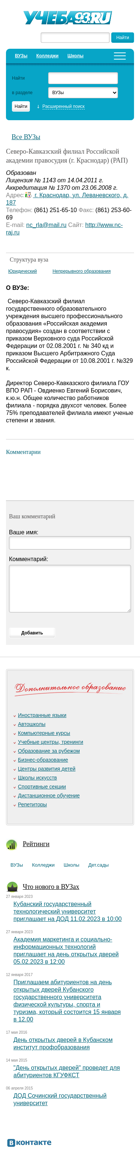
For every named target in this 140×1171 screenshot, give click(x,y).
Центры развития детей (46, 769)
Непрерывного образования (82, 271)
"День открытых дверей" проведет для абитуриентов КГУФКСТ (66, 1071)
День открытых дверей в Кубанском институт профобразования (63, 1043)
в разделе (22, 92)
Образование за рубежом (49, 751)
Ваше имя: (23, 532)
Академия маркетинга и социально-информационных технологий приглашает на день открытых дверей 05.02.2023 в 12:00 (66, 950)
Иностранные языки (42, 715)
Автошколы (32, 724)
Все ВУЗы (26, 137)
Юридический (22, 271)
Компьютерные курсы (44, 733)
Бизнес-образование (43, 760)
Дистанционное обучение (49, 796)
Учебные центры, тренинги (50, 742)
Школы (76, 55)
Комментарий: (28, 559)
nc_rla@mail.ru (46, 225)
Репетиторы (32, 804)
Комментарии (23, 452)
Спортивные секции (42, 787)
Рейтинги (36, 844)
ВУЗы (21, 55)
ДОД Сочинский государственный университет (59, 1099)
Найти (18, 78)
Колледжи (47, 55)
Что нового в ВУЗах (51, 886)
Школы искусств (37, 778)
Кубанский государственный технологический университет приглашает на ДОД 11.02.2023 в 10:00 (67, 911)
